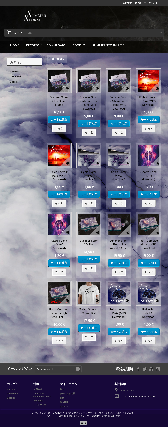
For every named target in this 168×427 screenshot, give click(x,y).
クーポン (64, 406)
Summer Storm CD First (89, 242)
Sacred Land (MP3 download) (149, 175)
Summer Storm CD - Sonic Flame (59, 101)
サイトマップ (39, 405)
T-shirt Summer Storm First (88, 311)
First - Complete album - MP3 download (149, 244)
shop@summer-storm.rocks (142, 396)
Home (14, 45)
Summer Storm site (108, 45)
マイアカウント (70, 384)
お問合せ (127, 2)
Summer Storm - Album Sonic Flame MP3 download (89, 103)
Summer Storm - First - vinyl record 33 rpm (118, 244)
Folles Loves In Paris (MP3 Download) (148, 101)
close (83, 423)
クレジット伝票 (67, 393)
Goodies (79, 45)
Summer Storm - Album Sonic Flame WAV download (118, 103)
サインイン (154, 2)
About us (38, 400)
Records (33, 45)
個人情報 (64, 402)
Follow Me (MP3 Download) (148, 313)
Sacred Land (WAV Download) (59, 244)
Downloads (56, 45)
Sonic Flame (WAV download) (118, 175)
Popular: (56, 59)
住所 (62, 398)
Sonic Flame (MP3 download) (89, 175)
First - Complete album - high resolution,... (59, 313)
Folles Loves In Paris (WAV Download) (59, 175)
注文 (62, 389)
